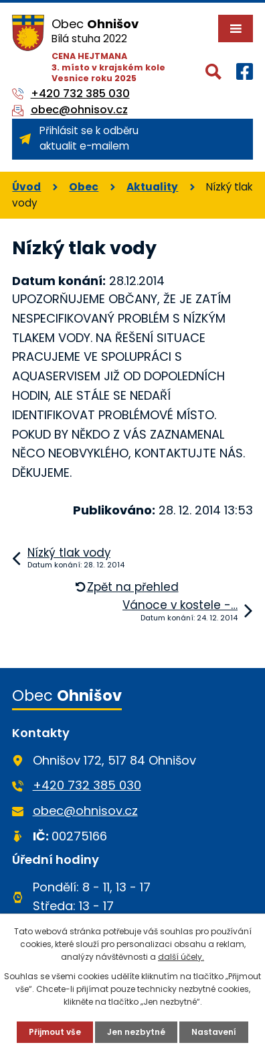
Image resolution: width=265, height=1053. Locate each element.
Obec (83, 187)
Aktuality (152, 187)
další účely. (181, 956)
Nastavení (213, 1032)
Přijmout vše (55, 1032)
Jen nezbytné (136, 1032)
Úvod (26, 187)
